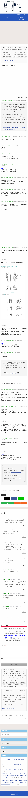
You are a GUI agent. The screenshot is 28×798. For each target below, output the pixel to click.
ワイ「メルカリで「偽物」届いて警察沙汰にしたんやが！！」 (14, 49)
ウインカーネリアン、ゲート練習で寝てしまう (11, 766)
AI (8, 495)
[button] (26, 736)
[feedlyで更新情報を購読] (7, 503)
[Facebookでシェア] (14, 498)
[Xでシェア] (7, 498)
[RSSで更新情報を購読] (20, 503)
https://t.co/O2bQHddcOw (16, 472)
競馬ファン (3, 495)
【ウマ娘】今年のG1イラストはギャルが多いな (11, 704)
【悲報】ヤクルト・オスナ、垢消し (9, 682)
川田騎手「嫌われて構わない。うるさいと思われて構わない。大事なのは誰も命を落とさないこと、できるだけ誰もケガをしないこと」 (14, 777)
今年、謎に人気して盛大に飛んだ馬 (9, 703)
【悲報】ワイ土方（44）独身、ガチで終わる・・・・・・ (13, 675)
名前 (2, 660)
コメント (3, 645)
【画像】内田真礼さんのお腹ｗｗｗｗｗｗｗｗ (11, 50)
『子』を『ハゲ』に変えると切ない (9, 688)
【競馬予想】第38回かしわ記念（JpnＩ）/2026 (11, 701)
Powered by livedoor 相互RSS (7, 60)
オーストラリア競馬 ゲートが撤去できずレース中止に (13, 761)
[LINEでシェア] (21, 498)
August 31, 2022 (15, 373)
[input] (14, 736)
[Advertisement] (14, 32)
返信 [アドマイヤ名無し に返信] (24, 525)
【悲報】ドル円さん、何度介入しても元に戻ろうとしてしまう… (14, 673)
